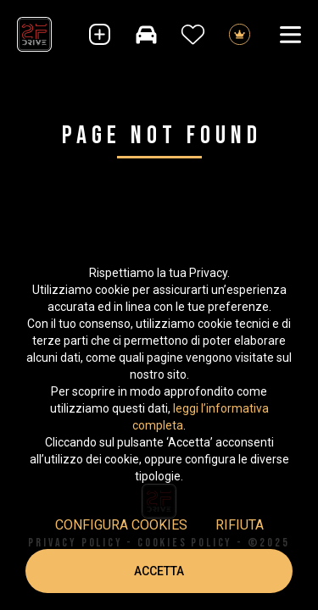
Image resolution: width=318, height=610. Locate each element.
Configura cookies (121, 525)
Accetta (159, 571)
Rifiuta (239, 525)
